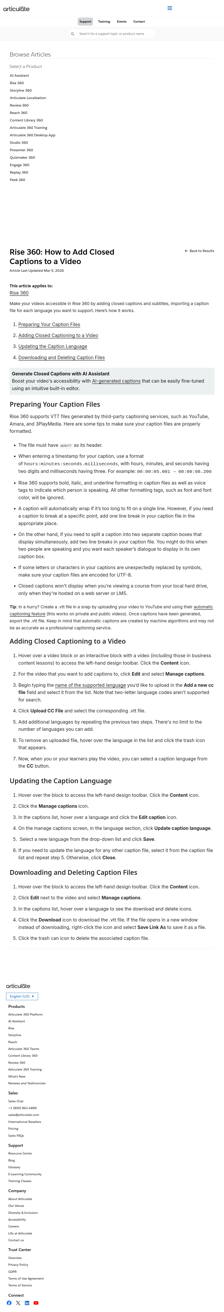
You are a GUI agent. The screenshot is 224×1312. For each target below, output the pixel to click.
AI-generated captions (116, 381)
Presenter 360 (21, 150)
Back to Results (199, 251)
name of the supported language (90, 685)
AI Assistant (19, 75)
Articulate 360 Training (28, 127)
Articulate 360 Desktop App (32, 135)
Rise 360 (17, 83)
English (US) (24, 997)
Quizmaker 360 (22, 157)
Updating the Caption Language (52, 346)
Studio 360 (19, 142)
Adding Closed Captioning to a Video (58, 335)
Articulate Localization (28, 98)
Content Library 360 (26, 120)
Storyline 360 (21, 90)
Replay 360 (19, 172)
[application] (212, 1299)
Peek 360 (17, 180)
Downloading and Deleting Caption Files (61, 357)
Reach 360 (18, 112)
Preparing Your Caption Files (49, 324)
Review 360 (19, 105)
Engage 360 (19, 165)
